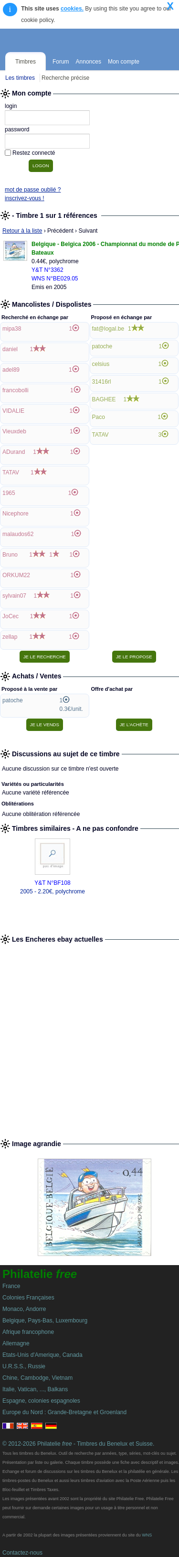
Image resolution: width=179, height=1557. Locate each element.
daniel (10, 349)
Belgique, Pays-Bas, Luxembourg (44, 1320)
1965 (8, 493)
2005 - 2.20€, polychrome (52, 891)
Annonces (88, 61)
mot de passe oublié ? (33, 189)
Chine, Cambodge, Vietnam (37, 1377)
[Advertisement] (89, 1037)
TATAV (10, 472)
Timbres (25, 61)
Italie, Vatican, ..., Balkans (35, 1389)
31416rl (101, 381)
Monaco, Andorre (24, 1309)
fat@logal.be (108, 328)
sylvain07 (14, 595)
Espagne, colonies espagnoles (41, 1400)
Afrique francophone (28, 1332)
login (11, 106)
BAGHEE (104, 399)
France (11, 1286)
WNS (147, 1535)
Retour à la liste (22, 230)
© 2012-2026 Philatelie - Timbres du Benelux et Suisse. (78, 1443)
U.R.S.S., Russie (23, 1366)
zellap (9, 637)
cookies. (72, 8)
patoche (102, 346)
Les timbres (20, 78)
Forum (61, 61)
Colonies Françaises (28, 1297)
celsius (101, 364)
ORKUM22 (16, 575)
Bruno (10, 554)
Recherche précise (65, 78)
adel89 (11, 369)
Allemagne (16, 1343)
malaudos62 (17, 534)
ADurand (13, 452)
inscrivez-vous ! (24, 198)
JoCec (10, 616)
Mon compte (123, 61)
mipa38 (11, 328)
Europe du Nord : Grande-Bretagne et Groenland (64, 1412)
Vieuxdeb (14, 431)
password (17, 129)
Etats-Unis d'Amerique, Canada (42, 1355)
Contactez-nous (22, 1552)
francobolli (15, 390)
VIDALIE (13, 411)
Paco (98, 417)
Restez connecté (33, 153)
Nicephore (15, 513)
